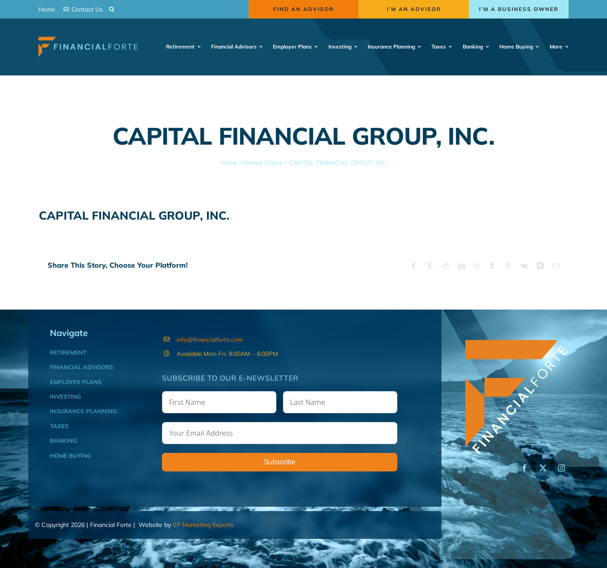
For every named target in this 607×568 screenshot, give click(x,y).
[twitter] (543, 468)
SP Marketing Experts (203, 525)
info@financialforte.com (210, 339)
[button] (111, 9)
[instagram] (561, 468)
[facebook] (524, 468)
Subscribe (279, 462)
